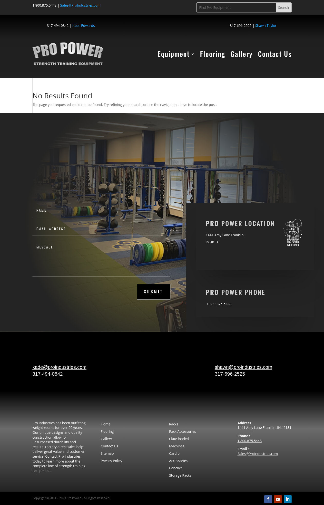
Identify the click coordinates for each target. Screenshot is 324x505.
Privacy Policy (111, 461)
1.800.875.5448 (249, 440)
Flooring (212, 54)
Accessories (178, 461)
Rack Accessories (182, 432)
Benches (176, 468)
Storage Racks (180, 476)
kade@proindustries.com (59, 367)
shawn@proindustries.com (243, 367)
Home (105, 424)
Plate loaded (179, 439)
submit (153, 292)
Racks (173, 424)
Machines (176, 446)
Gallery (242, 54)
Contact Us (275, 54)
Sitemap (107, 454)
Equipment (174, 54)
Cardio (174, 454)
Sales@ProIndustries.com (257, 453)
